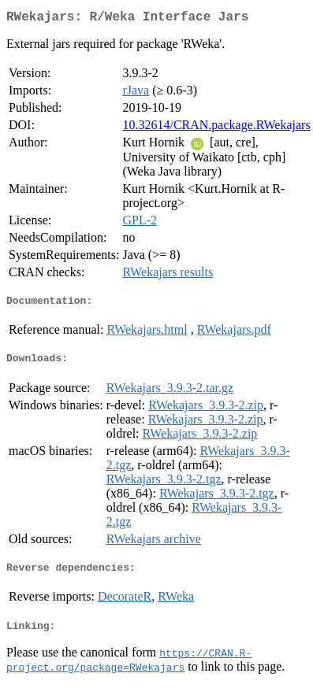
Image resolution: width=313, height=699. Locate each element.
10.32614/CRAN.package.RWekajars (216, 128)
